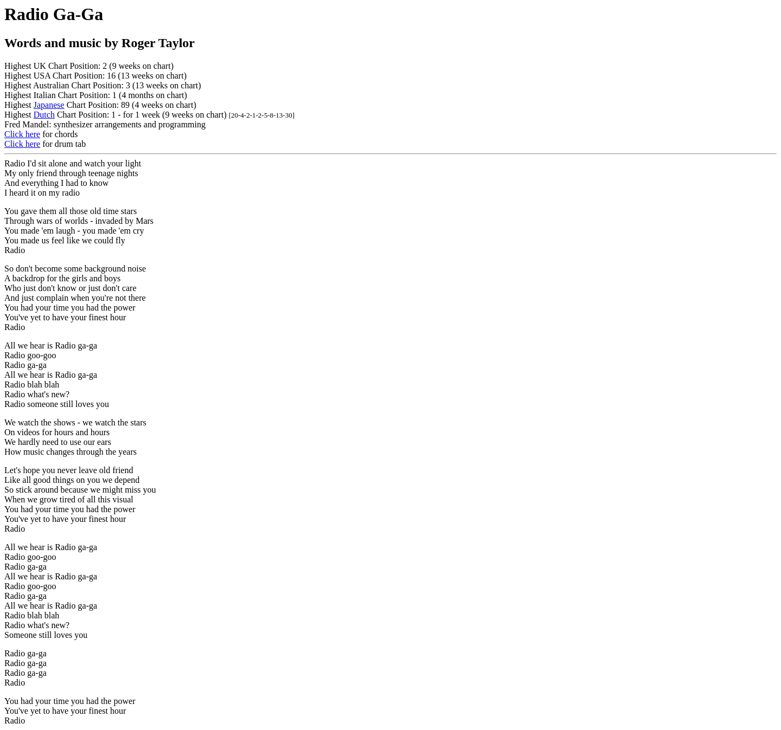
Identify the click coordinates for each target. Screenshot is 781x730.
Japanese (49, 104)
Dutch (44, 114)
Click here (22, 134)
